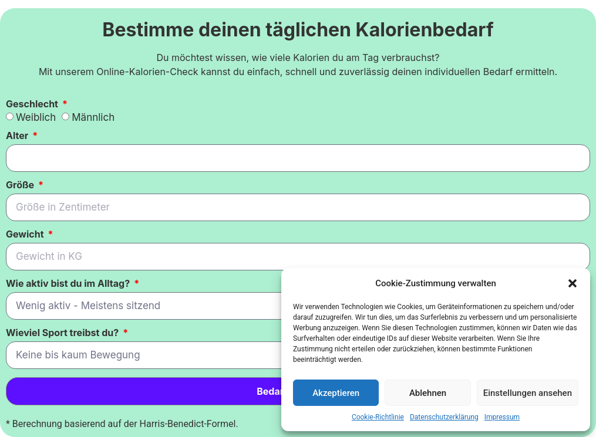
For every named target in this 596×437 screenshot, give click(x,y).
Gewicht (26, 234)
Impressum (502, 417)
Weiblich (36, 117)
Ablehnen (427, 393)
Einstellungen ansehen (527, 393)
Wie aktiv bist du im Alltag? (69, 284)
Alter (18, 136)
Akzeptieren (335, 393)
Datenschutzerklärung (444, 417)
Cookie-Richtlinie (378, 417)
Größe (21, 185)
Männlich (93, 117)
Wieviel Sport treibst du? (63, 333)
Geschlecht (33, 104)
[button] (572, 283)
